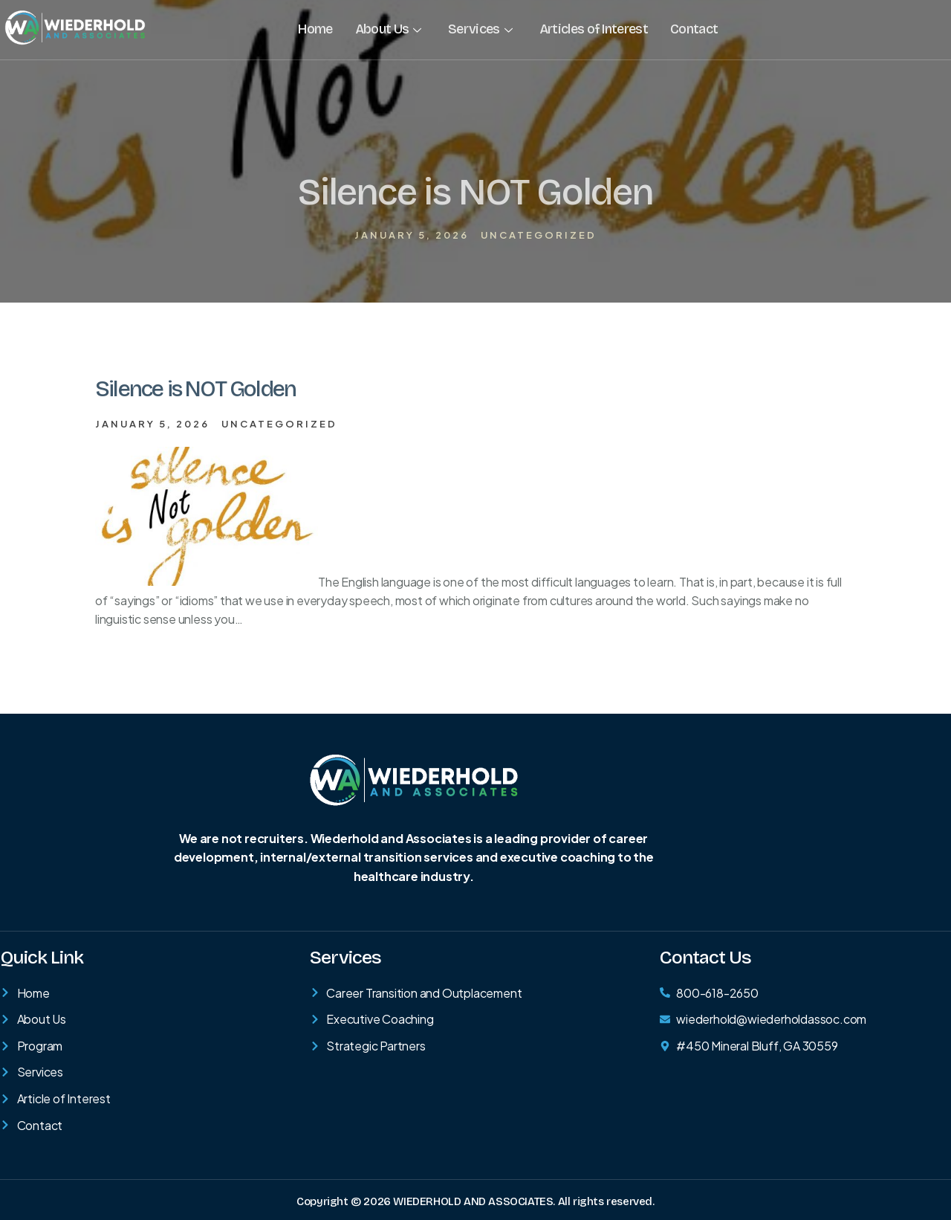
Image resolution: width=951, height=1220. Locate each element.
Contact (693, 29)
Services (480, 29)
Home (315, 29)
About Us (388, 29)
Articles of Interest (593, 29)
